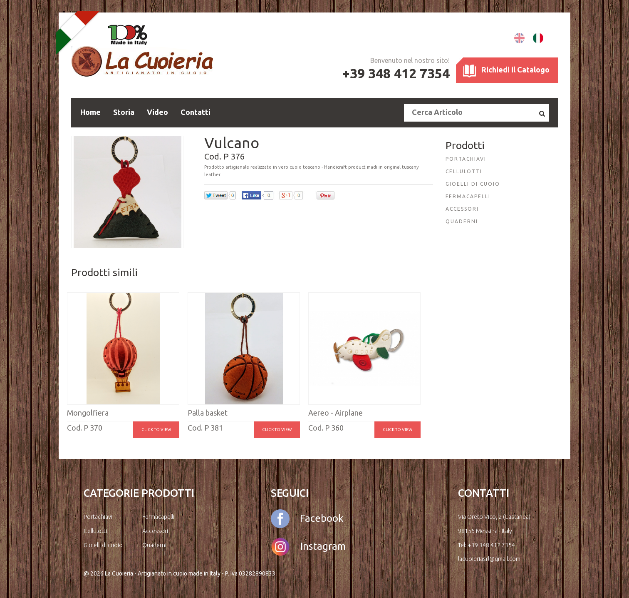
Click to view (156, 429)
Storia (123, 112)
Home (90, 112)
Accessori (155, 531)
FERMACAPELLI (468, 196)
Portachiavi (98, 516)
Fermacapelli (158, 516)
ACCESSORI (462, 209)
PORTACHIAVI (466, 159)
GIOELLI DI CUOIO (473, 184)
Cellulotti (95, 531)
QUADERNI (462, 221)
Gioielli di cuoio (103, 545)
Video (157, 112)
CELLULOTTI (464, 171)
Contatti (195, 112)
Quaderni (154, 545)
